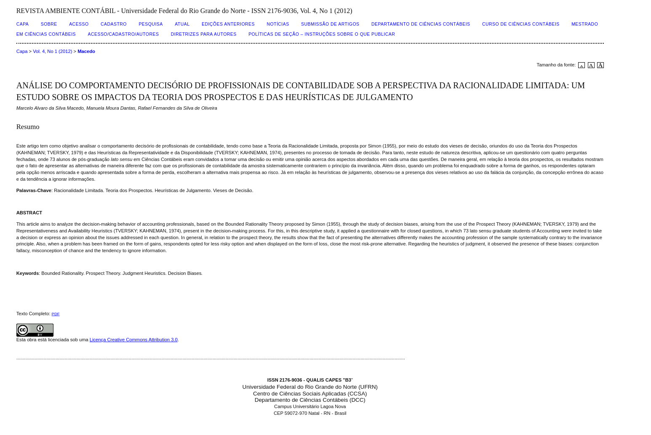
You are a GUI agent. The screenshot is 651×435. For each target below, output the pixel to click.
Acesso (78, 24)
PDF (56, 313)
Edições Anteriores (228, 24)
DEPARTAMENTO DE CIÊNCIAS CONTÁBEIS (420, 24)
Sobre (49, 24)
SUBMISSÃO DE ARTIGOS (330, 24)
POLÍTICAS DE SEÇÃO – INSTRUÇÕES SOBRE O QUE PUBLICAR (321, 34)
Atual (182, 24)
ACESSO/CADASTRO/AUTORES (123, 34)
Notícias (278, 24)
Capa (22, 24)
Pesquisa (151, 24)
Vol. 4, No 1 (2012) (52, 51)
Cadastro (114, 24)
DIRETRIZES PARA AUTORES (204, 34)
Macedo (86, 51)
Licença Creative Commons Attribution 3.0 (134, 339)
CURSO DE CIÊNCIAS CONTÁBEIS (521, 24)
